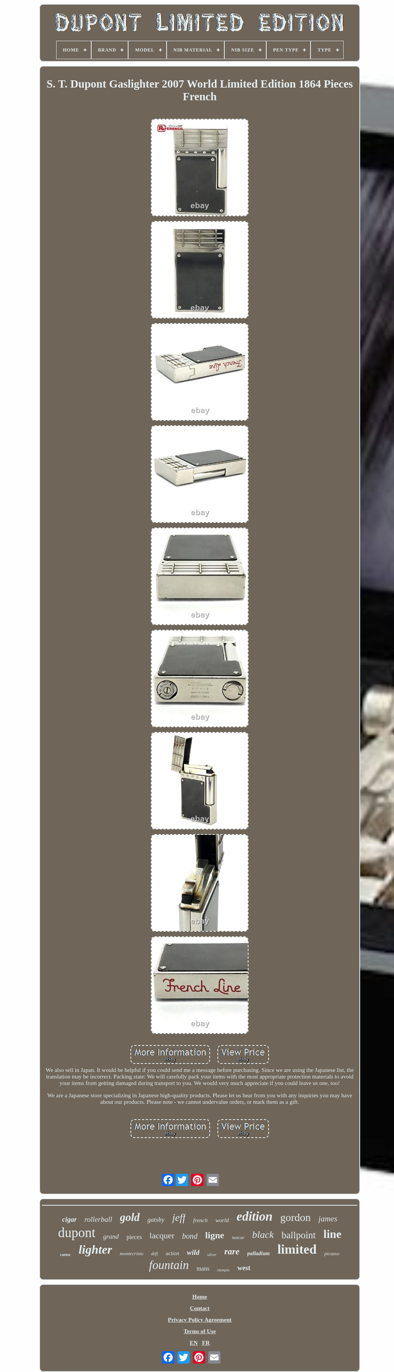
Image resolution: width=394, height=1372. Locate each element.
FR (206, 1343)
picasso (331, 1253)
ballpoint (299, 1235)
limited (297, 1249)
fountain (169, 1265)
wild (193, 1252)
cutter (65, 1254)
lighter (95, 1249)
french (200, 1220)
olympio (223, 1270)
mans (203, 1268)
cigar (69, 1219)
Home (199, 1297)
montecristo (131, 1253)
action (172, 1253)
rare (232, 1251)
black (263, 1234)
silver (211, 1254)
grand (111, 1236)
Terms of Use (200, 1331)
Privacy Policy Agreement (200, 1320)
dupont (76, 1232)
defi (154, 1253)
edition (255, 1216)
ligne (214, 1235)
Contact (200, 1308)
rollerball (98, 1219)
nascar (238, 1237)
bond (189, 1236)
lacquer (162, 1235)
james (328, 1218)
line (333, 1234)
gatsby (155, 1219)
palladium (258, 1253)
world (222, 1220)
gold (130, 1217)
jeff (178, 1217)
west (243, 1268)
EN (194, 1343)
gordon (295, 1217)
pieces (134, 1237)
